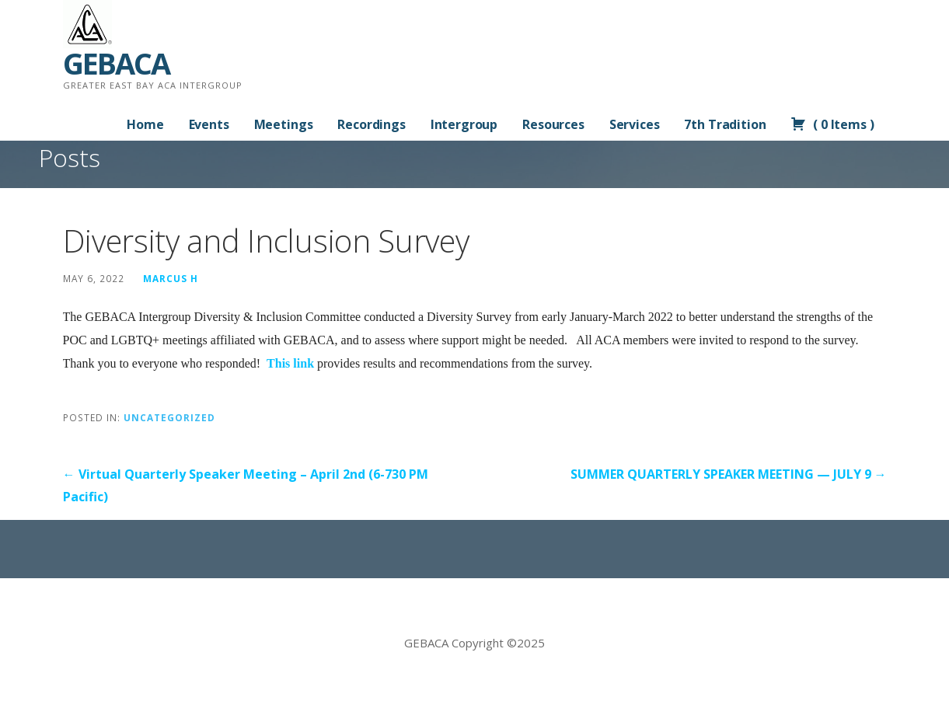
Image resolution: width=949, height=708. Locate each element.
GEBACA (116, 63)
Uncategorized (169, 417)
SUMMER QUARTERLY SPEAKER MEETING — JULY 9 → (728, 474)
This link (290, 363)
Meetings (283, 124)
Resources (553, 124)
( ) (832, 124)
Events (209, 124)
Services (634, 124)
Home (145, 124)
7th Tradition (725, 124)
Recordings (371, 124)
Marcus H (170, 278)
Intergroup (464, 124)
